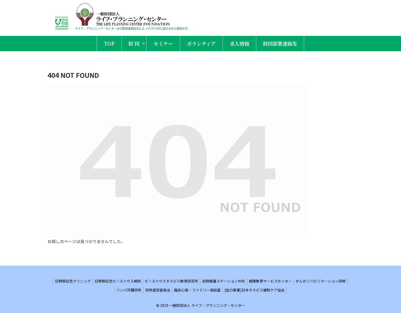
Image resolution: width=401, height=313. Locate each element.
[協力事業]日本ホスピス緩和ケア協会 (255, 290)
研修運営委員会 (157, 290)
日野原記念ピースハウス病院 (118, 281)
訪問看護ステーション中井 (223, 281)
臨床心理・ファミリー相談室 (197, 290)
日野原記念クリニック (73, 281)
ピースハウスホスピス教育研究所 (171, 281)
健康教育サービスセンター (270, 281)
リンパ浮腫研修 (128, 290)
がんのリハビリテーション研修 (321, 281)
